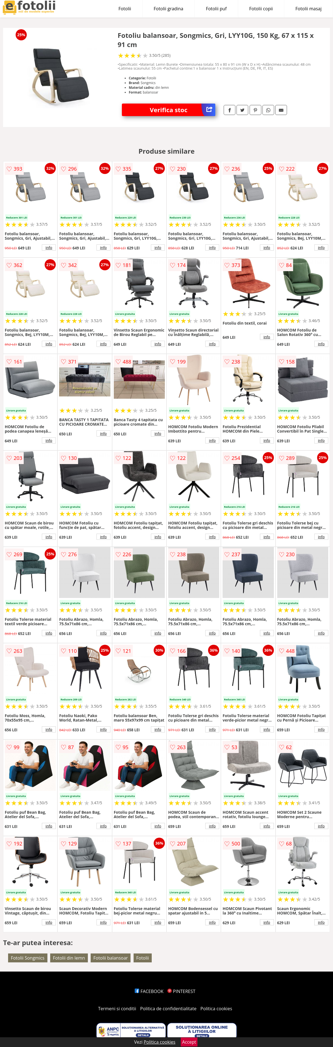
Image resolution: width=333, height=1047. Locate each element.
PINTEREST (181, 991)
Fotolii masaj (308, 9)
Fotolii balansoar (110, 958)
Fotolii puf (216, 9)
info (48, 247)
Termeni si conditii (117, 1009)
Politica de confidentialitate (168, 1009)
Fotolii (125, 9)
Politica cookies (216, 1009)
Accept (189, 1042)
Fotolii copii (261, 9)
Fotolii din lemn (69, 958)
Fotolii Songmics (28, 958)
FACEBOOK (149, 991)
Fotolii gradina (168, 9)
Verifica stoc (182, 110)
